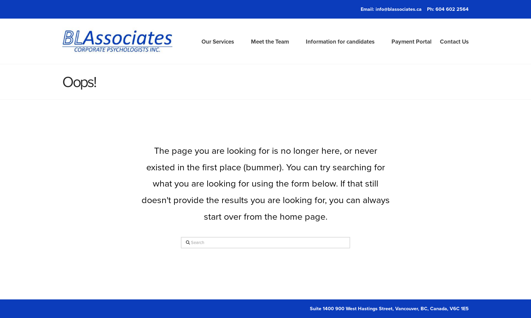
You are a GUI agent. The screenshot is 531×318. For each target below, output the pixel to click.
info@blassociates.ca (399, 9)
